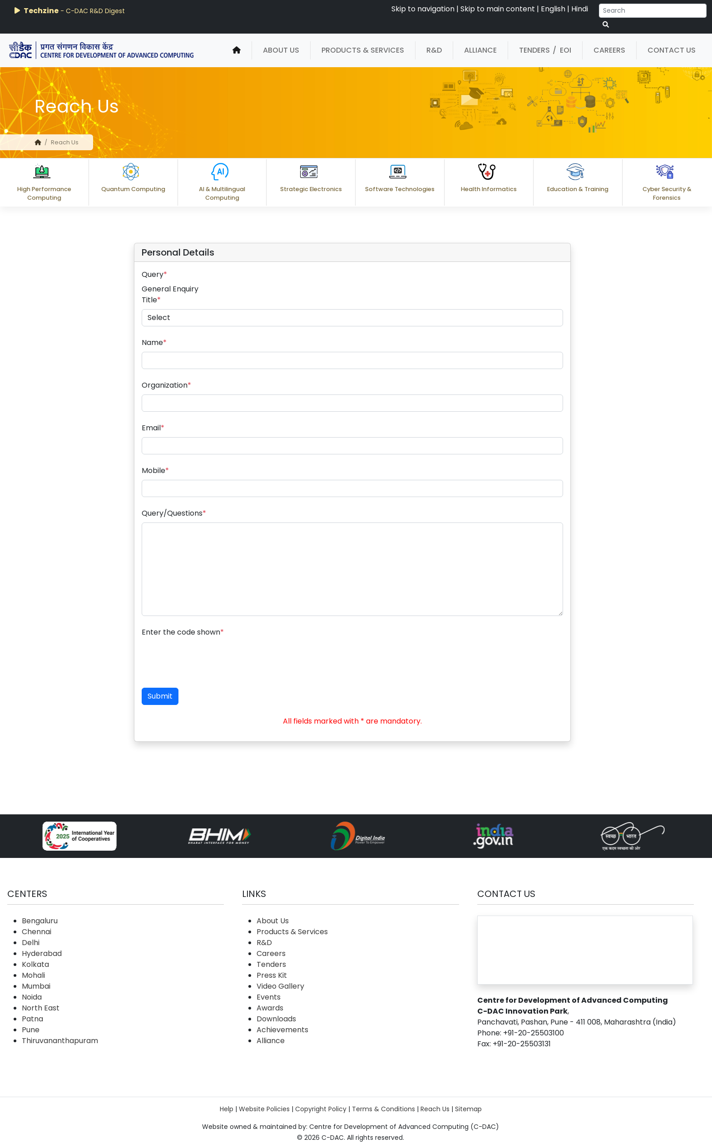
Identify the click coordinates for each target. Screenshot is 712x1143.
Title (151, 300)
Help (226, 1108)
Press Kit (272, 975)
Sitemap (468, 1108)
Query (154, 274)
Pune (31, 1030)
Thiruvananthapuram (60, 1040)
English (553, 9)
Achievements (282, 1030)
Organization (166, 385)
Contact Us (672, 50)
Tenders (534, 50)
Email (153, 428)
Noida (32, 997)
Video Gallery (280, 986)
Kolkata (35, 964)
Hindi (579, 9)
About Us (281, 50)
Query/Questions (174, 513)
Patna (32, 1019)
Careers (609, 50)
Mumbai (36, 986)
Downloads (276, 1019)
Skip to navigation (423, 9)
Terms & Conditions (383, 1108)
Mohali (33, 975)
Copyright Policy (320, 1108)
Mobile (155, 470)
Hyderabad (42, 953)
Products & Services (362, 50)
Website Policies (264, 1108)
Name (154, 342)
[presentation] (211, 659)
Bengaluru (40, 921)
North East (40, 1008)
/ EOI (562, 50)
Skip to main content (497, 9)
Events (269, 997)
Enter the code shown (183, 632)
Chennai (36, 931)
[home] (237, 50)
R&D (434, 50)
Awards (270, 1008)
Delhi (31, 942)
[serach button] (605, 25)
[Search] (653, 11)
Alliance (480, 50)
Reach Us (435, 1108)
